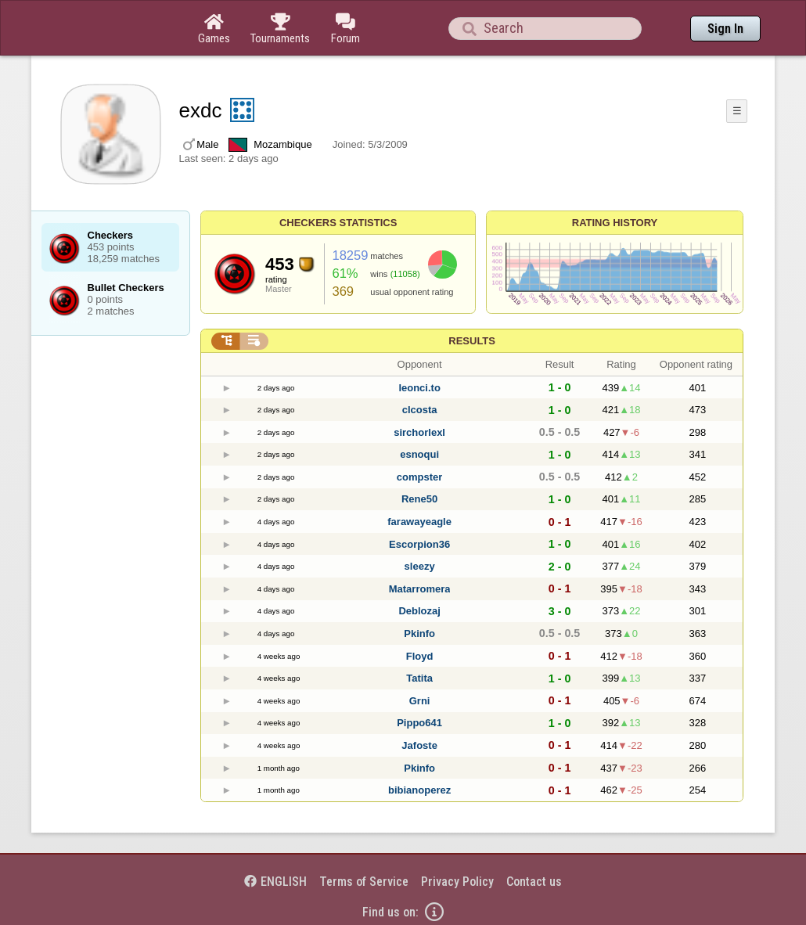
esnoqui (419, 454)
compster (420, 477)
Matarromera (420, 589)
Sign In (725, 28)
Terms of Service (363, 881)
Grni (419, 701)
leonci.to (419, 388)
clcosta (419, 410)
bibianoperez (419, 790)
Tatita (419, 678)
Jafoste (419, 745)
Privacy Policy (457, 881)
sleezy (420, 566)
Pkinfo (419, 633)
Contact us (534, 881)
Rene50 (419, 499)
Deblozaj (419, 611)
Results (471, 341)
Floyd (420, 656)
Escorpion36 (419, 544)
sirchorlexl (419, 432)
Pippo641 (419, 723)
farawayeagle (419, 521)
